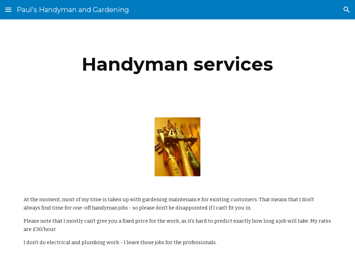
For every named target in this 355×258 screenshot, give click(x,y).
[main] (178, 64)
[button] (8, 9)
